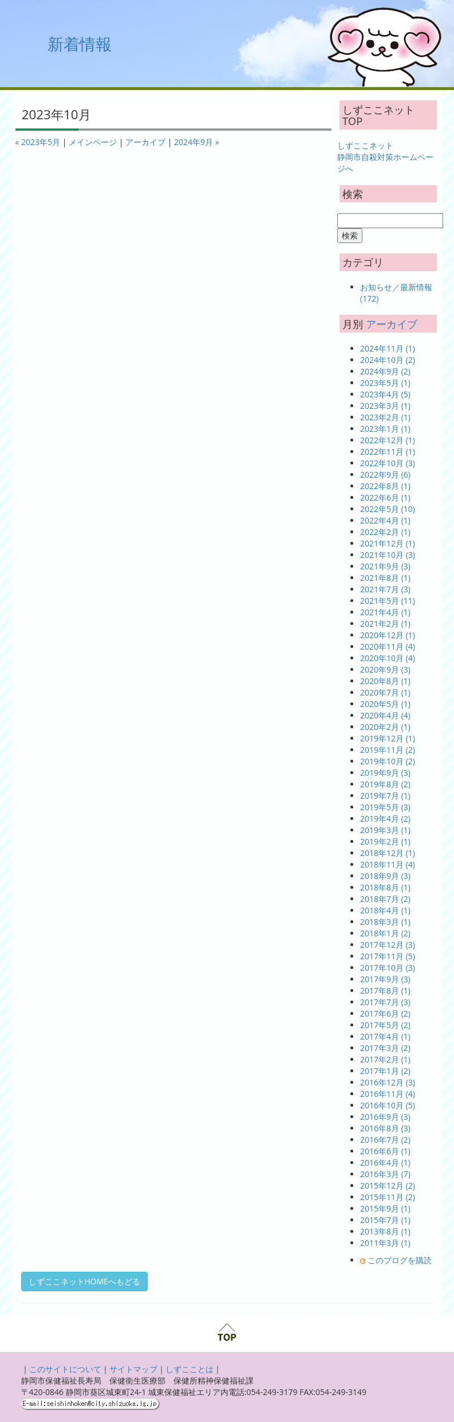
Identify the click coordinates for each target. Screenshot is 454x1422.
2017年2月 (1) (385, 1059)
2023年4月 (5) (385, 394)
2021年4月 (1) (385, 612)
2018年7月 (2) (385, 898)
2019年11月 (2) (387, 749)
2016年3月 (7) (385, 1174)
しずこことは (189, 1369)
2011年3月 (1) (385, 1242)
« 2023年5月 (38, 141)
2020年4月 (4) (385, 715)
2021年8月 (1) (385, 577)
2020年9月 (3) (385, 669)
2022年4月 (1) (385, 520)
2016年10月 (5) (387, 1105)
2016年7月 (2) (385, 1139)
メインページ (93, 141)
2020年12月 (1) (387, 635)
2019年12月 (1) (387, 738)
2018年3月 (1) (385, 921)
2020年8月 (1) (385, 680)
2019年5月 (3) (385, 807)
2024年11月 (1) (387, 348)
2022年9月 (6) (385, 474)
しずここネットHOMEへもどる (85, 1281)
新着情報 (80, 43)
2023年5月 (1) (385, 382)
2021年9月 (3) (385, 566)
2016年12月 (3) (387, 1082)
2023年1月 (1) (385, 428)
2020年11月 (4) (387, 646)
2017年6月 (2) (385, 1013)
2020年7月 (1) (385, 692)
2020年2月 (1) (385, 726)
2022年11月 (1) (387, 451)
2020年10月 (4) (387, 658)
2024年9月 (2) (385, 371)
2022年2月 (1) (385, 531)
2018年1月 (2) (385, 933)
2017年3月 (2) (385, 1047)
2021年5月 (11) (387, 600)
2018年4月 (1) (385, 910)
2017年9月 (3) (385, 979)
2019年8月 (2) (385, 784)
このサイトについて (65, 1369)
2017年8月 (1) (385, 990)
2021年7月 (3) (385, 589)
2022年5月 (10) (387, 508)
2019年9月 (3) (385, 772)
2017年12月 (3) (387, 944)
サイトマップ (133, 1369)
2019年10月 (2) (387, 761)
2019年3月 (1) (385, 830)
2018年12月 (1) (387, 852)
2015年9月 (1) (385, 1208)
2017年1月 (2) (385, 1070)
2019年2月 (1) (385, 841)
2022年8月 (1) (385, 485)
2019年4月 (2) (385, 818)
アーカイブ (145, 141)
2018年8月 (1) (385, 887)
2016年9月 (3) (385, 1116)
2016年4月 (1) (385, 1162)
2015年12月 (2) (387, 1185)
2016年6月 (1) (385, 1151)
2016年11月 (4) (387, 1093)
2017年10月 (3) (387, 967)
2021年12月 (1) (387, 543)
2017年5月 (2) (385, 1024)
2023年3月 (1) (385, 405)
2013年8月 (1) (385, 1231)
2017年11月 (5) (387, 956)
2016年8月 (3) (385, 1128)
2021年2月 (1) (385, 623)
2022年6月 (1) (385, 497)
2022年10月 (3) (387, 463)
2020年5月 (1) (385, 703)
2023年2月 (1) (385, 417)
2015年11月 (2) (387, 1196)
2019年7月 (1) (385, 795)
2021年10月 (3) (387, 554)
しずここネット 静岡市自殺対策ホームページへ (385, 157)
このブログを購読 (400, 1260)
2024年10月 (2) (387, 359)
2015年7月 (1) (385, 1219)
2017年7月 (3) (385, 1002)
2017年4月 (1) (385, 1036)
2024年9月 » (196, 141)
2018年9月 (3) (385, 875)
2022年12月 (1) (387, 440)
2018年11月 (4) (387, 864)
